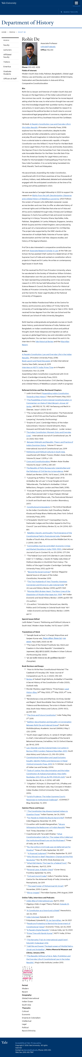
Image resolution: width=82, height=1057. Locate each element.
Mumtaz (31, 591)
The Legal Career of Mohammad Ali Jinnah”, (46, 886)
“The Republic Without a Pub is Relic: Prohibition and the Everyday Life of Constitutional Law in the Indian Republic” (48, 959)
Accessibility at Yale (22, 1043)
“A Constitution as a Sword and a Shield (42, 910)
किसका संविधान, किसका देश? (52, 638)
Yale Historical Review (44, 341)
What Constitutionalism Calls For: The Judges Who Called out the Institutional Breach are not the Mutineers (49, 837)
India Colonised (32, 917)
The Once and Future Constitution (41, 715)
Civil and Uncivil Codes (37, 876)
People (12, 32)
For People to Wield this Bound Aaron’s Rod (46, 818)
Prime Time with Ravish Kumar (40, 933)
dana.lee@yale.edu (31, 1050)
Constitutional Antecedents (38, 507)
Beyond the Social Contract (39, 572)
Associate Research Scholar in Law (44, 251)
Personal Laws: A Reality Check (40, 870)
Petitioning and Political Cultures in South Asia (45, 452)
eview (29, 679)
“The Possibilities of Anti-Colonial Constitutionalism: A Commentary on (49, 403)
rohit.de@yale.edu (48, 47)
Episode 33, (64, 904)
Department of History (28, 22)
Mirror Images (33, 893)
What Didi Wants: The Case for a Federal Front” (47, 863)
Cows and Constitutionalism (38, 461)
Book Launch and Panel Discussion (36, 361)
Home (4, 32)
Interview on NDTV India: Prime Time (37, 367)
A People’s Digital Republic (38, 930)
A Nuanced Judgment (37, 853)
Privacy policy (36, 1043)
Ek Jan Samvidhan (53, 920)
